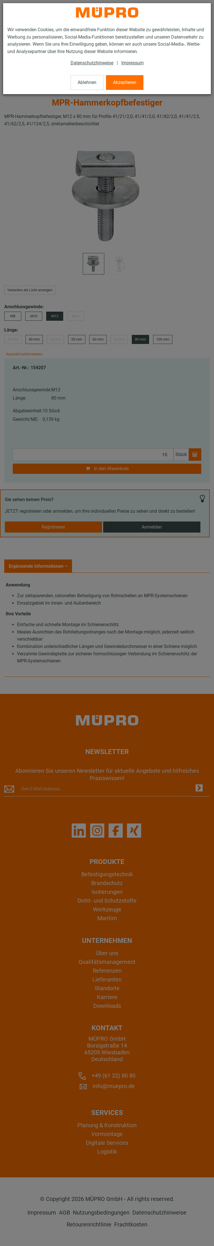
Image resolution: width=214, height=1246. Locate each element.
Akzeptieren (124, 82)
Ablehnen (87, 82)
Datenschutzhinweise (92, 63)
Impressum (132, 63)
